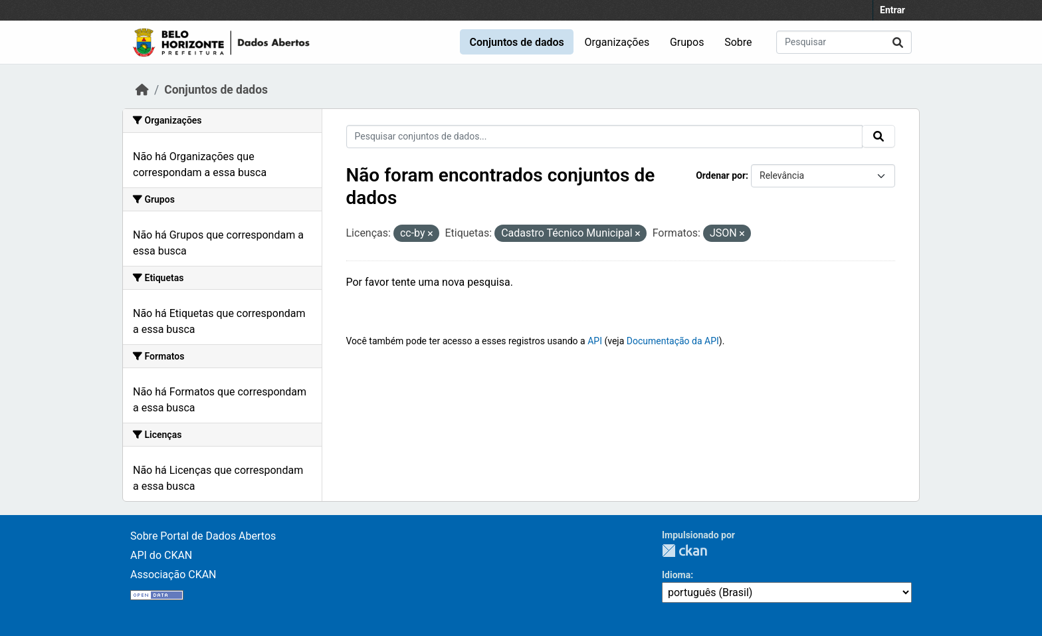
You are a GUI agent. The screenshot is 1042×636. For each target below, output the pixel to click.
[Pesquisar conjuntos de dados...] (844, 42)
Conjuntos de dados (516, 42)
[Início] (142, 89)
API (594, 341)
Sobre (738, 42)
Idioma (676, 575)
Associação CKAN (173, 574)
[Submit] (898, 42)
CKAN (684, 551)
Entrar (892, 10)
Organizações (617, 42)
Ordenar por (721, 175)
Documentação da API (673, 341)
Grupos (687, 42)
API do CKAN (161, 555)
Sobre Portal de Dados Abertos (203, 536)
